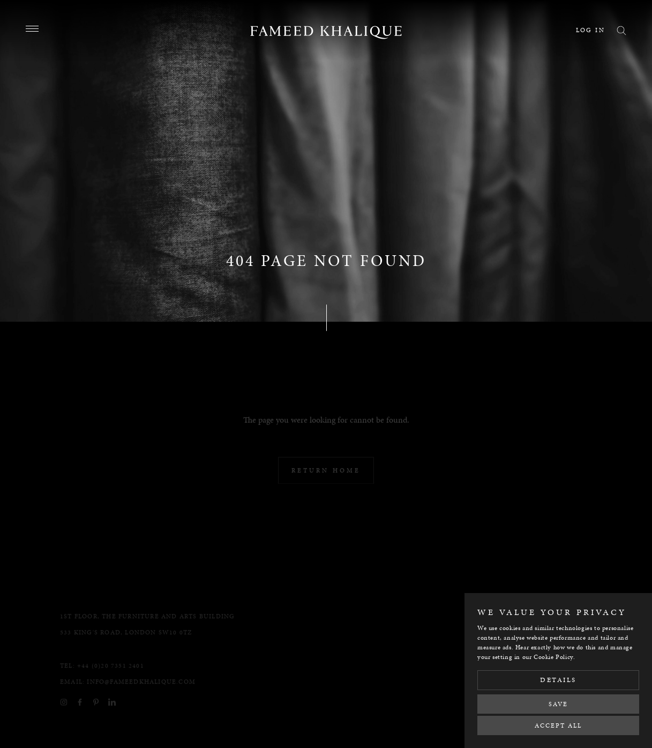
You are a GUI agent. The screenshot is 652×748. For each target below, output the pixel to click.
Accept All (558, 725)
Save (558, 704)
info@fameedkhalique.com (141, 688)
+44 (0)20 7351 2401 (110, 672)
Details (558, 680)
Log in (590, 30)
